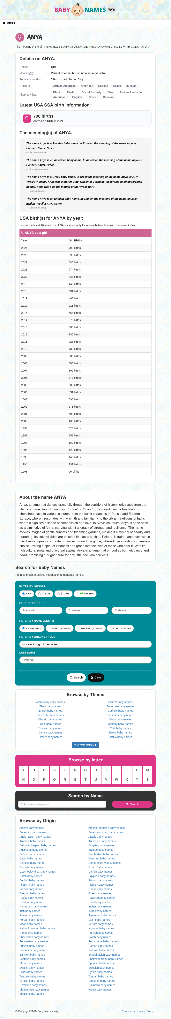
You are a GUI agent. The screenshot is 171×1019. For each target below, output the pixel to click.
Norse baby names (30, 932)
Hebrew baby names (31, 902)
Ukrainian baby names (33, 985)
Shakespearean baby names (105, 958)
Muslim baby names (100, 924)
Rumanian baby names (33, 950)
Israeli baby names (99, 911)
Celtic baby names (30, 858)
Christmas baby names (120, 715)
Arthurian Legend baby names (37, 845)
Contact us (128, 1011)
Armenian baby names (102, 841)
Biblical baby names (120, 702)
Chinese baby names (32, 862)
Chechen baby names (101, 858)
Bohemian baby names (120, 706)
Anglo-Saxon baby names (35, 836)
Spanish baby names (101, 963)
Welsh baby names (100, 989)
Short (54, 628)
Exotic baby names (120, 732)
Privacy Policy (145, 1011)
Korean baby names (31, 919)
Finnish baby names (31, 884)
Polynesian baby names (33, 941)
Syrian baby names (100, 972)
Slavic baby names (30, 963)
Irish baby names (29, 911)
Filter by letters (32, 603)
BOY (44, 593)
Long (114, 628)
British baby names (50, 710)
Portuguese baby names (103, 941)
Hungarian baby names (33, 906)
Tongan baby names (100, 976)
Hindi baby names (99, 902)
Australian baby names (33, 849)
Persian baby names (100, 932)
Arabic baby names (100, 836)
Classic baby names (50, 719)
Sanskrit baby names (32, 954)
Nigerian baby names (101, 928)
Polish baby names (99, 937)
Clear (96, 677)
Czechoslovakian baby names (37, 871)
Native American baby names (37, 928)
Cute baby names (120, 728)
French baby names (31, 889)
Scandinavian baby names (104, 954)
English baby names (31, 880)
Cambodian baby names (103, 854)
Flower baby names (50, 737)
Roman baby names (100, 945)
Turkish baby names (31, 980)
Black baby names (50, 706)
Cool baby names (50, 723)
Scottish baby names (32, 958)
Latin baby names (99, 919)
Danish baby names (100, 871)
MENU (9, 23)
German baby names (32, 893)
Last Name (27, 652)
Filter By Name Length (36, 620)
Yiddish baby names (31, 993)
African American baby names (106, 827)
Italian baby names (30, 915)
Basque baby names (100, 849)
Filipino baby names (100, 880)
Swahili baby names (31, 967)
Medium (84, 628)
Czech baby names (100, 867)
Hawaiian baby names (101, 897)
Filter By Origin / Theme (37, 636)
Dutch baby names (30, 876)
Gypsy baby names (31, 897)
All (25, 628)
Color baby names (120, 719)
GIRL (63, 593)
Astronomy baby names (50, 702)
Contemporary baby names (104, 862)
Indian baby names (99, 906)
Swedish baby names (101, 967)
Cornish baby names (31, 867)
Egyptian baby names (101, 876)
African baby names (31, 827)
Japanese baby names (102, 915)
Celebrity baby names (50, 715)
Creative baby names (50, 728)
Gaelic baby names (100, 889)
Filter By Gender (32, 586)
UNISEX (85, 593)
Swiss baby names (30, 972)
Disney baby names (51, 732)
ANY (26, 593)
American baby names (33, 832)
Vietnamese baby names (34, 989)
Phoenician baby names (33, 937)
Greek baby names (99, 893)
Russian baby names (101, 950)
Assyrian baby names (101, 845)
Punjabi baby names (31, 945)
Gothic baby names (120, 737)
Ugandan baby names (101, 980)
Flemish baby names (101, 884)
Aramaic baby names (32, 841)
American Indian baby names (106, 832)
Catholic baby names (120, 710)
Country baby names (120, 723)
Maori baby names (30, 924)
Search (76, 677)
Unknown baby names (101, 985)
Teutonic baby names (32, 976)
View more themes (85, 745)
